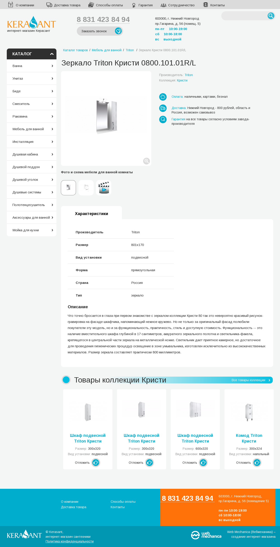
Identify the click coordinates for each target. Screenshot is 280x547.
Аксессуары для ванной (31, 217)
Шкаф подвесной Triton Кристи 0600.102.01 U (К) (195, 438)
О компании (25, 5)
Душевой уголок (25, 179)
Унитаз (17, 78)
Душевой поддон (26, 167)
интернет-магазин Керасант (31, 24)
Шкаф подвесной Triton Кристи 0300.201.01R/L (141, 438)
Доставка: (179, 108)
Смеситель (21, 104)
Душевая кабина (25, 154)
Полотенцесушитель (28, 205)
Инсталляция (22, 142)
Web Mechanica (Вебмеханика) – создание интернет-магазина (251, 534)
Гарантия (145, 5)
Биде (16, 91)
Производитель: (176, 74)
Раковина (19, 116)
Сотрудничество (181, 5)
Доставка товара (67, 5)
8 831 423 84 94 (103, 19)
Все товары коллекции (248, 380)
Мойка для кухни (25, 230)
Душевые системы (26, 192)
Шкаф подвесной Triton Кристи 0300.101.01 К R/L (88, 438)
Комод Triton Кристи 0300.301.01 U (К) (249, 438)
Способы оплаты (109, 5)
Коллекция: (173, 80)
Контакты (217, 5)
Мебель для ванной (28, 129)
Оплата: (178, 96)
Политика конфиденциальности (70, 541)
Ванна (17, 66)
